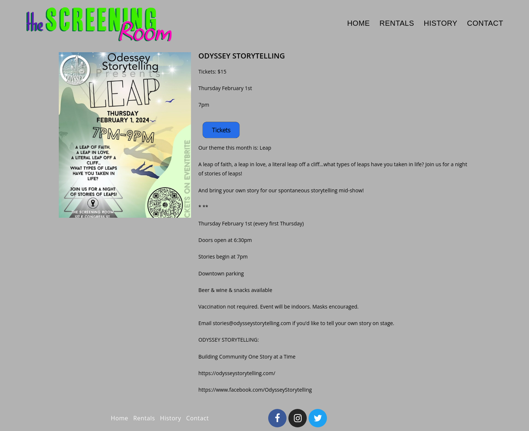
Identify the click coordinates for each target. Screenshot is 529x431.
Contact (197, 418)
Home (120, 418)
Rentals (144, 418)
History (170, 418)
